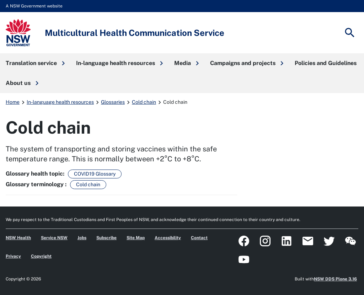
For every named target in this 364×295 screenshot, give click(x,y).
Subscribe (106, 237)
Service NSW (54, 237)
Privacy (13, 256)
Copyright (41, 256)
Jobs (81, 237)
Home (13, 102)
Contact (199, 237)
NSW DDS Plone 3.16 (335, 279)
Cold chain (144, 102)
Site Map (136, 237)
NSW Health (18, 237)
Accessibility (168, 237)
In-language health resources (60, 102)
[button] (35, 63)
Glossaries (113, 102)
